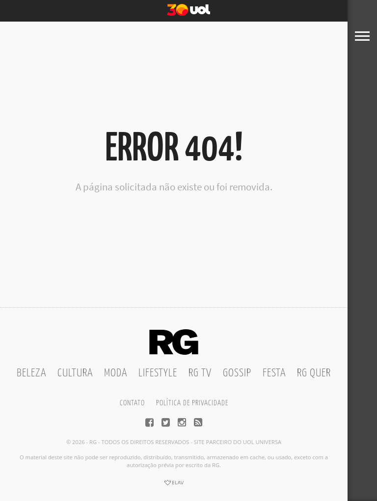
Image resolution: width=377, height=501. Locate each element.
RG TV (200, 373)
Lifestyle (157, 373)
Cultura (75, 373)
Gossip (237, 373)
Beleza (31, 373)
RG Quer (314, 373)
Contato (132, 403)
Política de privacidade (192, 403)
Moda (115, 373)
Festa (274, 373)
